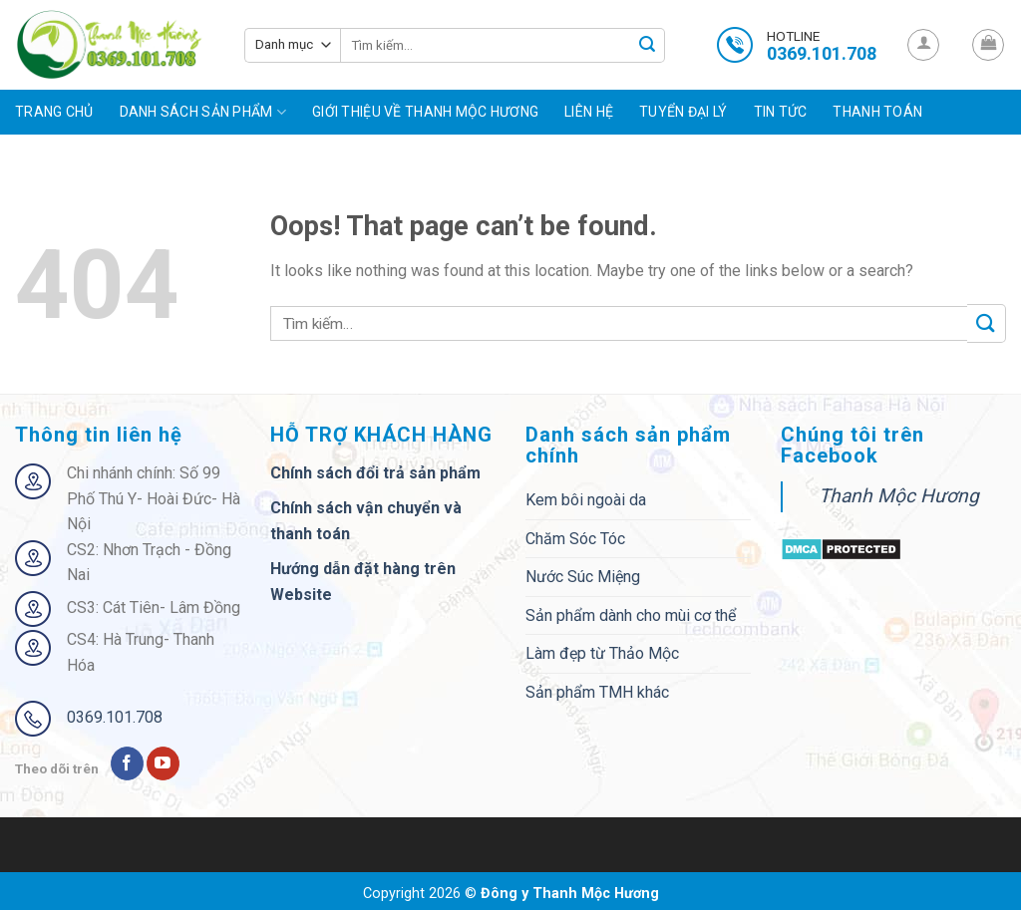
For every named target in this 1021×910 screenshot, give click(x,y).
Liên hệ (588, 112)
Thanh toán (877, 112)
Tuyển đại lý (683, 112)
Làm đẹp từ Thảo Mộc (602, 653)
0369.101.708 (115, 717)
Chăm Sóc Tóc (575, 538)
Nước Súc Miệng (582, 576)
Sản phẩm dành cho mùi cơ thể (630, 615)
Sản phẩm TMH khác (597, 692)
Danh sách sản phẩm (203, 112)
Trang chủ (54, 112)
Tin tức (781, 112)
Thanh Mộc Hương (899, 495)
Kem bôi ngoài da (585, 499)
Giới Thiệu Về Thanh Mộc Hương (425, 112)
